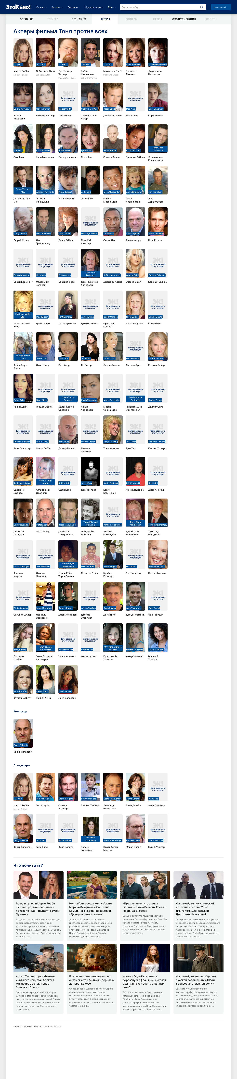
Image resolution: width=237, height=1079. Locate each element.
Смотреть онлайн (184, 19)
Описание (26, 19)
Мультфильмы (93, 7)
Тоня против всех (43, 1026)
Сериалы (73, 7)
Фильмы (56, 7)
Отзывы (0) (79, 19)
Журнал (40, 7)
